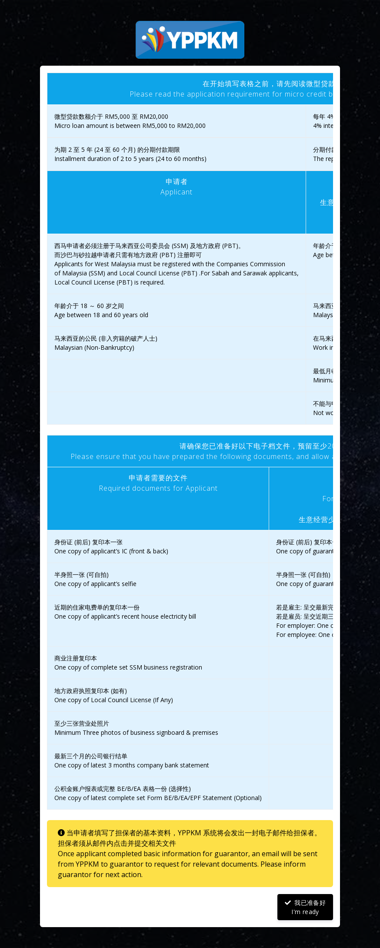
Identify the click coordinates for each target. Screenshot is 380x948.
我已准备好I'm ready (305, 907)
